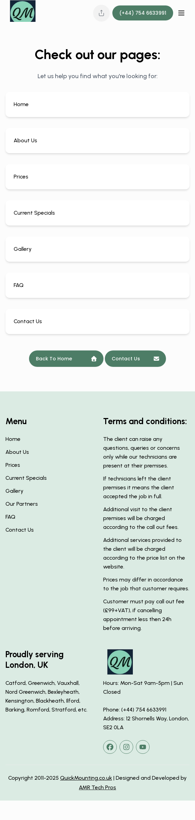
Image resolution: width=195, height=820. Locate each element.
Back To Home (66, 358)
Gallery (14, 491)
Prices (12, 465)
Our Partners (21, 504)
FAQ (10, 517)
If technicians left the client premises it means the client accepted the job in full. (138, 487)
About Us (17, 452)
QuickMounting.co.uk (86, 778)
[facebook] (110, 747)
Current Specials (26, 478)
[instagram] (126, 747)
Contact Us (135, 358)
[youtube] (143, 747)
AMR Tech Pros (97, 787)
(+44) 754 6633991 (142, 13)
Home (12, 439)
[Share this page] (101, 13)
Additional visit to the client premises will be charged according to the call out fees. (141, 518)
